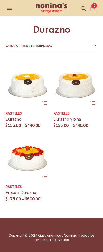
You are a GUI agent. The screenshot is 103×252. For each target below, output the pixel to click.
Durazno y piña (67, 119)
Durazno (13, 119)
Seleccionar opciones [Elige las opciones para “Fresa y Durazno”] (45, 176)
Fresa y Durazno (20, 192)
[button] (10, 8)
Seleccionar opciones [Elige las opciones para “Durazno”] (45, 103)
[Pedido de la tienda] (51, 46)
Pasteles (13, 113)
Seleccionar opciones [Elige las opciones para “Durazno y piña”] (93, 103)
